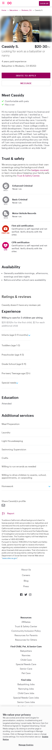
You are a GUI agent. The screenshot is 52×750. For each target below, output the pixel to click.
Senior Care (26, 668)
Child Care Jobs (26, 693)
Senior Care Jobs (26, 702)
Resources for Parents (26, 635)
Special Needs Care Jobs (26, 697)
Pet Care (26, 673)
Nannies (26, 655)
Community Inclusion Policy (26, 630)
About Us (26, 569)
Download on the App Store (26, 606)
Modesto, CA (26, 10)
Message (26, 83)
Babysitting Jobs (26, 684)
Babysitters (14, 10)
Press (26, 586)
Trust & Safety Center (28, 175)
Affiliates (26, 622)
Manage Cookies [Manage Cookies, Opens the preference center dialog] (26, 745)
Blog (26, 580)
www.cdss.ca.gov (9, 558)
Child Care (26, 659)
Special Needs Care (26, 664)
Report (8, 513)
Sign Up (44, 3)
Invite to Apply (26, 75)
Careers (26, 575)
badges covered (39, 170)
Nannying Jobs (26, 688)
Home (4, 10)
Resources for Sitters (26, 639)
